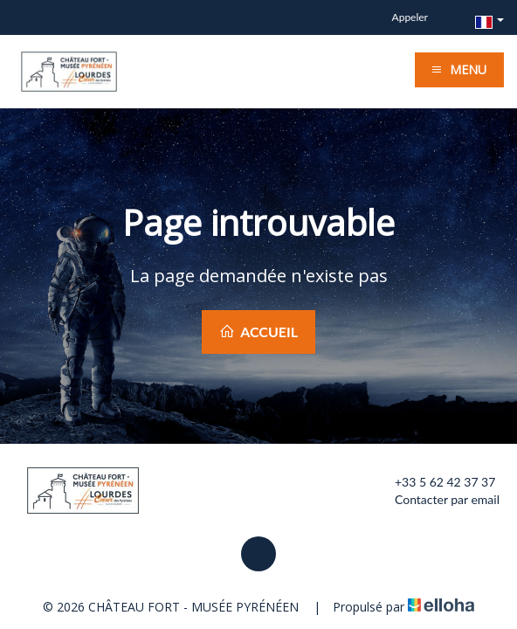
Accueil (258, 331)
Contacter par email (437, 500)
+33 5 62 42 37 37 (435, 482)
